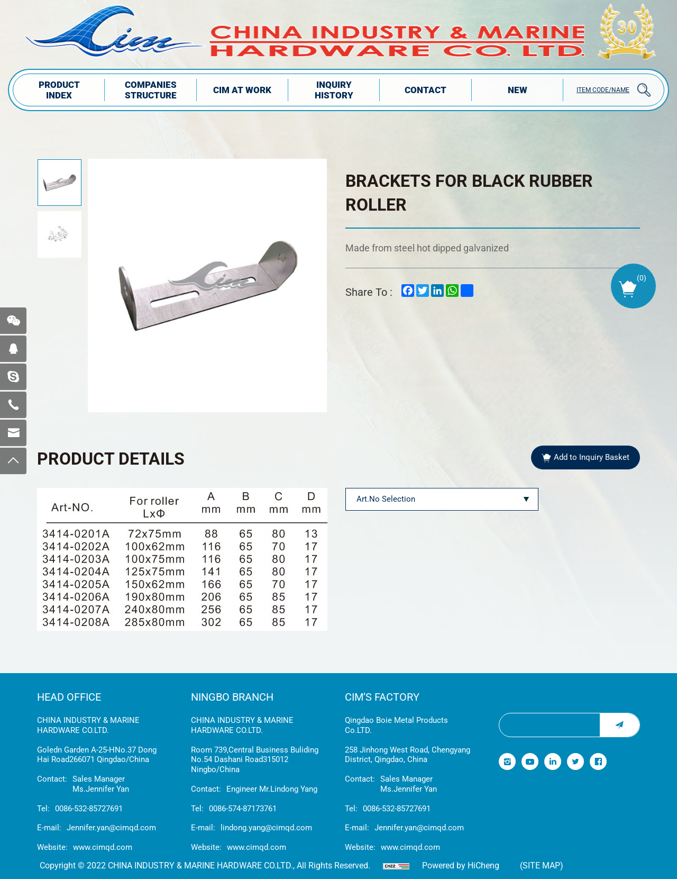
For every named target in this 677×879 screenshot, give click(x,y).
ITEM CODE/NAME (603, 90)
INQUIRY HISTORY (334, 90)
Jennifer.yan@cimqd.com (111, 827)
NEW (517, 90)
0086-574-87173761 (243, 808)
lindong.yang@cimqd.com (266, 827)
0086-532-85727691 (89, 808)
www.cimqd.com (102, 847)
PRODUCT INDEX (59, 90)
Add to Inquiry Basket (591, 457)
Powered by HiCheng (460, 865)
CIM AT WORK (242, 90)
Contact (425, 90)
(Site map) (541, 865)
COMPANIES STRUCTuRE (151, 90)
